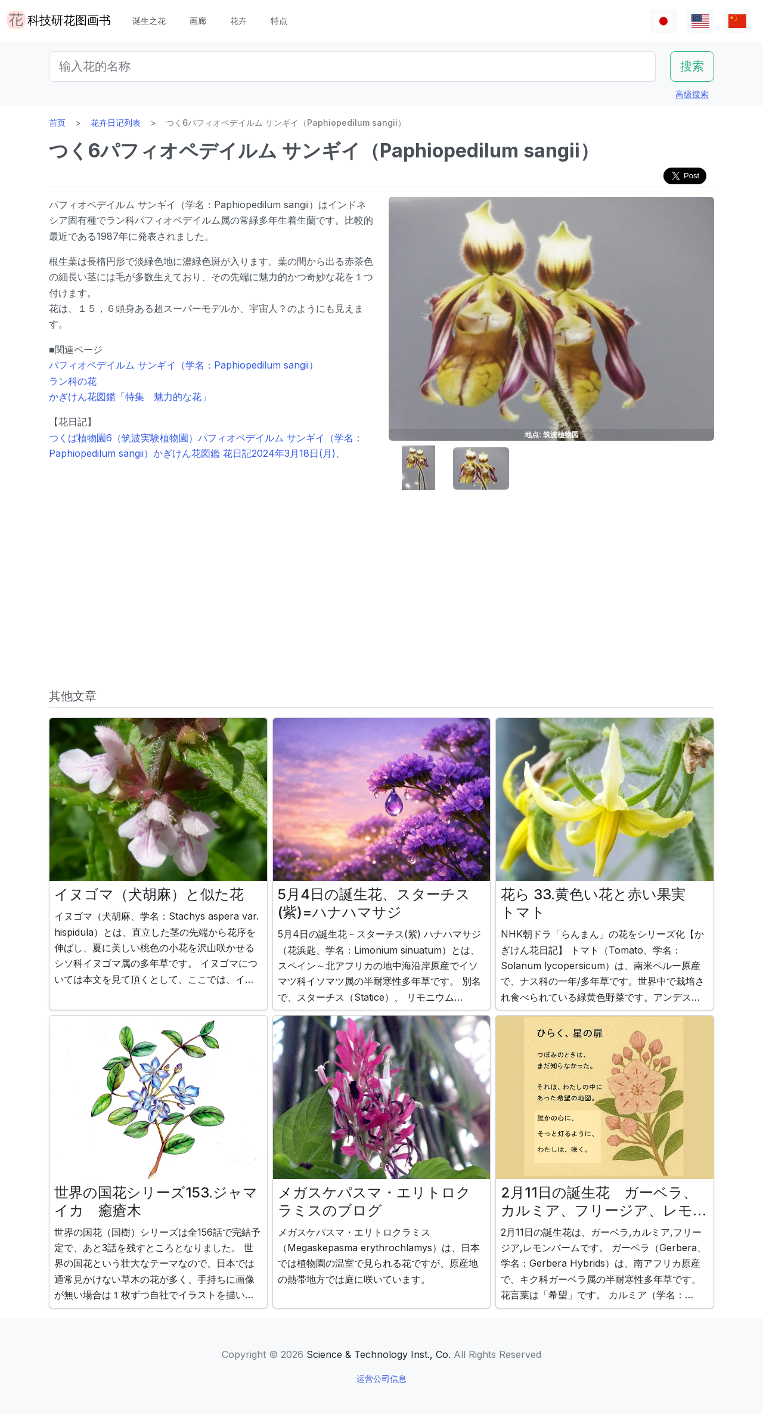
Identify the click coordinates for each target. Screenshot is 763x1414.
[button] (418, 468)
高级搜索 (692, 94)
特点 (279, 21)
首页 (57, 122)
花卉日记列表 (116, 122)
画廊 (198, 21)
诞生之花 (149, 21)
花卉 (238, 21)
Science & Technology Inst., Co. (378, 1354)
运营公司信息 (381, 1378)
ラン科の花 (73, 381)
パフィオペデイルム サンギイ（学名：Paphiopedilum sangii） (183, 365)
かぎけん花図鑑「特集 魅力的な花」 (130, 397)
